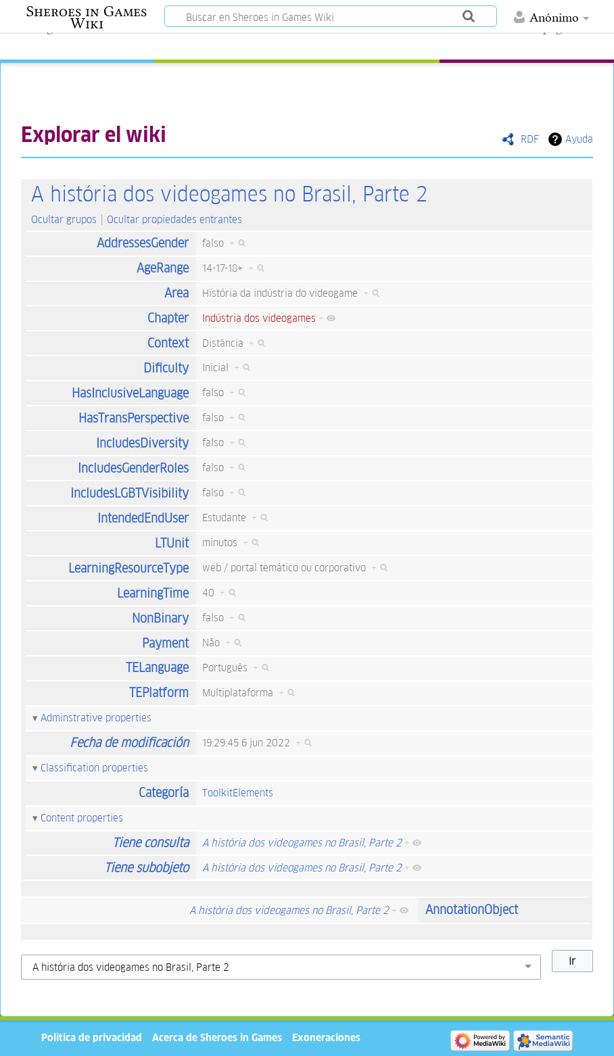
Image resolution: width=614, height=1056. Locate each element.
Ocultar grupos (64, 219)
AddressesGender (143, 243)
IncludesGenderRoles (133, 468)
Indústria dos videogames (259, 318)
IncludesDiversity (142, 443)
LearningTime (153, 593)
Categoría (164, 792)
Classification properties (94, 767)
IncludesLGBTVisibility (129, 493)
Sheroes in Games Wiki (86, 17)
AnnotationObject (471, 909)
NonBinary (160, 618)
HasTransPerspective (133, 418)
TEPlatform (159, 692)
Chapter (168, 318)
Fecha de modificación (129, 742)
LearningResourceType (128, 568)
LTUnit (172, 543)
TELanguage (157, 667)
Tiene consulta (150, 842)
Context (168, 343)
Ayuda (579, 139)
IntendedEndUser (143, 518)
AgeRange (163, 268)
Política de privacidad (91, 1037)
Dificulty (166, 368)
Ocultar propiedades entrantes (174, 219)
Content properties (82, 817)
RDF (530, 139)
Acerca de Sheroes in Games (217, 1037)
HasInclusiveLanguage (130, 393)
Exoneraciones (326, 1037)
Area (176, 293)
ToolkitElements (237, 792)
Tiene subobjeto (146, 867)
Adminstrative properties (96, 717)
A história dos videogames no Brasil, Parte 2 (229, 194)
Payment (165, 643)
